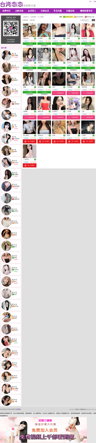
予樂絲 (16, 55)
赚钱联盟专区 (86, 11)
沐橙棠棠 (16, 104)
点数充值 (19, 11)
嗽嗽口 (16, 80)
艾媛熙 (16, 91)
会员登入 (32, 11)
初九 (15, 281)
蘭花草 (16, 330)
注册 (94, 1)
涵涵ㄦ (16, 377)
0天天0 (16, 269)
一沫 (15, 127)
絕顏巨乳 (16, 199)
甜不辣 (16, 306)
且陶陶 (16, 174)
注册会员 (45, 11)
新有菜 (16, 223)
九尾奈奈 (16, 138)
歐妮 (15, 235)
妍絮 (15, 318)
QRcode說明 (11, 41)
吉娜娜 (16, 388)
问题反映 (70, 11)
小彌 (15, 401)
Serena (16, 162)
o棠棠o (16, 211)
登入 (90, 1)
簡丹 (15, 294)
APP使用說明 (11, 39)
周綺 (15, 151)
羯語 (15, 365)
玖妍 (15, 116)
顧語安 (16, 353)
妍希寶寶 (16, 186)
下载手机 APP (11, 17)
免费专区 (6, 11)
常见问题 (58, 11)
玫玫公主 (16, 67)
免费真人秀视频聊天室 (80, 409)
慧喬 (15, 257)
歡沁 (15, 246)
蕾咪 (15, 341)
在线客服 (18, 409)
